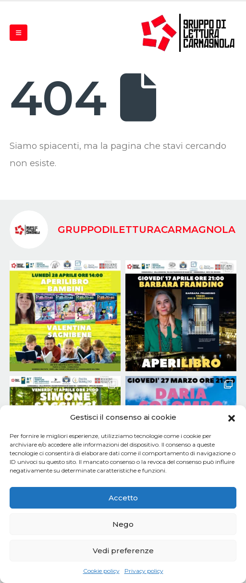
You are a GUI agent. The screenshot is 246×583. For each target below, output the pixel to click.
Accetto (123, 497)
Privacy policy (143, 570)
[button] (231, 417)
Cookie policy (101, 570)
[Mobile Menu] (18, 32)
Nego (123, 524)
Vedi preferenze (123, 550)
